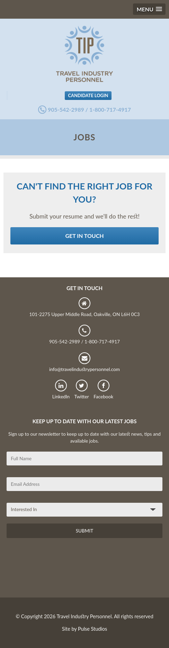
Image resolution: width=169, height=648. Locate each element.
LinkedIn (61, 389)
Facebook (103, 389)
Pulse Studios (92, 629)
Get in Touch (84, 235)
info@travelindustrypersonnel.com (84, 362)
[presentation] (59, 570)
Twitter (81, 389)
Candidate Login (88, 95)
